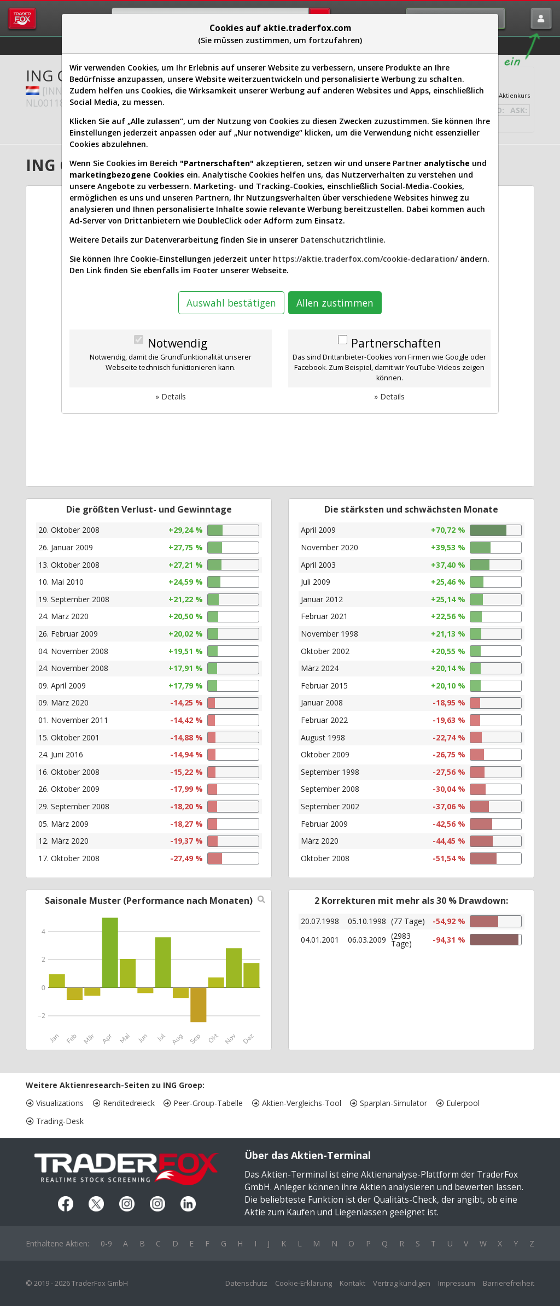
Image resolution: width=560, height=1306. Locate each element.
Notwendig (177, 343)
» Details (170, 396)
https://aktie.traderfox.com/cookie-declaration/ (365, 259)
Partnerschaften (396, 343)
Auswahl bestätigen (231, 302)
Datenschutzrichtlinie (341, 239)
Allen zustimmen (335, 302)
